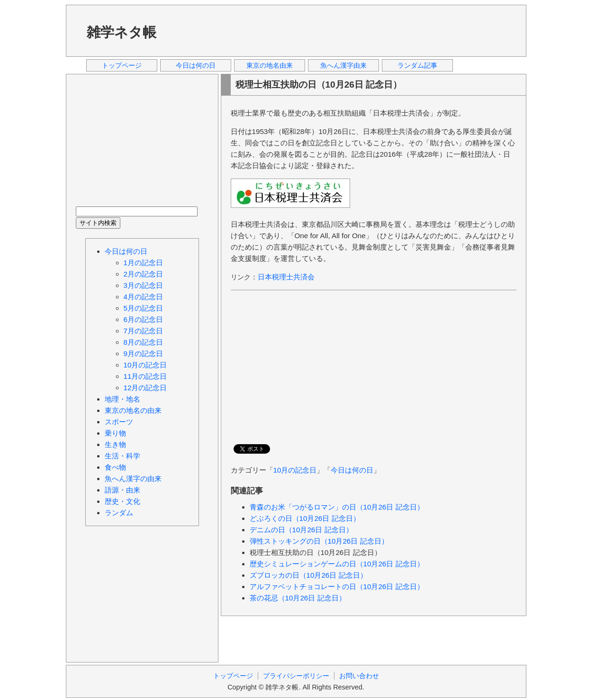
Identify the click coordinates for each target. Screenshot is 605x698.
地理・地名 (122, 399)
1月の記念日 (143, 263)
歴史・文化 (122, 501)
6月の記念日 (143, 319)
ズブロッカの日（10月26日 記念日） (308, 575)
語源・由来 (122, 490)
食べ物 (115, 467)
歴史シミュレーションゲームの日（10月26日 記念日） (337, 564)
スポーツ (119, 422)
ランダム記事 (417, 65)
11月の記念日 (145, 376)
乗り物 (115, 433)
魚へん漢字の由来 (133, 478)
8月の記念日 (143, 342)
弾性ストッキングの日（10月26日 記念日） (319, 541)
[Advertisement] (344, 30)
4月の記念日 (143, 297)
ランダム (119, 513)
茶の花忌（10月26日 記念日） (298, 598)
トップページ (122, 65)
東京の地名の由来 (133, 410)
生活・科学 (122, 456)
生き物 (115, 444)
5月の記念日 (143, 308)
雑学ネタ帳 (121, 32)
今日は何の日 (196, 65)
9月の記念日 (143, 353)
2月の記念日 (143, 274)
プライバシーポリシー (296, 676)
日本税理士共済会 (286, 277)
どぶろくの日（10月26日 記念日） (305, 518)
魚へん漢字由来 (343, 65)
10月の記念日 (295, 470)
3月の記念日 (143, 285)
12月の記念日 (145, 388)
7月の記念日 (143, 331)
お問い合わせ (359, 676)
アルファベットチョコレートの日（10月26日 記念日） (337, 586)
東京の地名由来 (269, 65)
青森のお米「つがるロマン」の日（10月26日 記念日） (337, 507)
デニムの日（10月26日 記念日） (301, 530)
